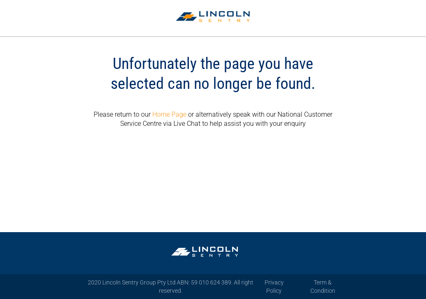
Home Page (169, 114)
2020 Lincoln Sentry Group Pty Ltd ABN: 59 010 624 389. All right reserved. (170, 286)
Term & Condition (322, 286)
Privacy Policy (274, 286)
